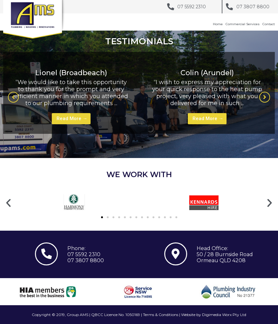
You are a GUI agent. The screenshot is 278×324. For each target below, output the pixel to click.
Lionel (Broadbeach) (71, 72)
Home (218, 24)
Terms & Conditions (160, 314)
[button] (13, 97)
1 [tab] (142, 147)
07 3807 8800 (85, 260)
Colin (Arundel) (207, 72)
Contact (268, 24)
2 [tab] (149, 147)
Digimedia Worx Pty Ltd (224, 314)
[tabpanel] (71, 93)
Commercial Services (243, 24)
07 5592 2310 (83, 254)
